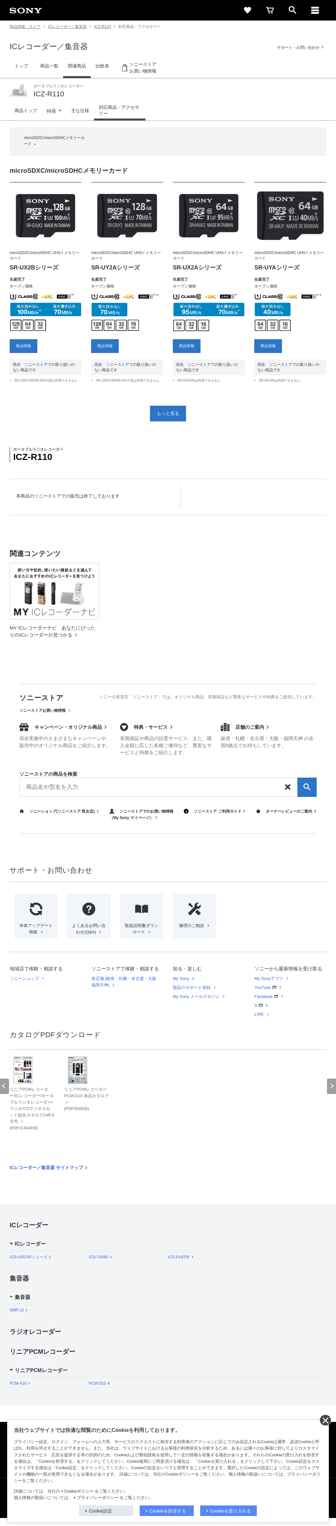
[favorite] (247, 10)
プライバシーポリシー (98, 1497)
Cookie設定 (100, 1510)
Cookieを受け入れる (230, 1510)
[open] (292, 10)
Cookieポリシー (79, 1491)
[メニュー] (315, 10)
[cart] (270, 10)
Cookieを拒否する (168, 1510)
